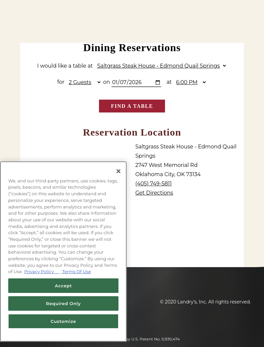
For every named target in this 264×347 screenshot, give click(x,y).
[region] (63, 251)
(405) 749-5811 (153, 183)
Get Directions (154, 193)
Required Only (63, 303)
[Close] (118, 171)
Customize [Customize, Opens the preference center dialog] (63, 321)
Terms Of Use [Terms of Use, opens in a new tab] (76, 271)
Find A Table (132, 106)
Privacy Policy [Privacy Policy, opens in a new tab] (41, 271)
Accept (63, 285)
